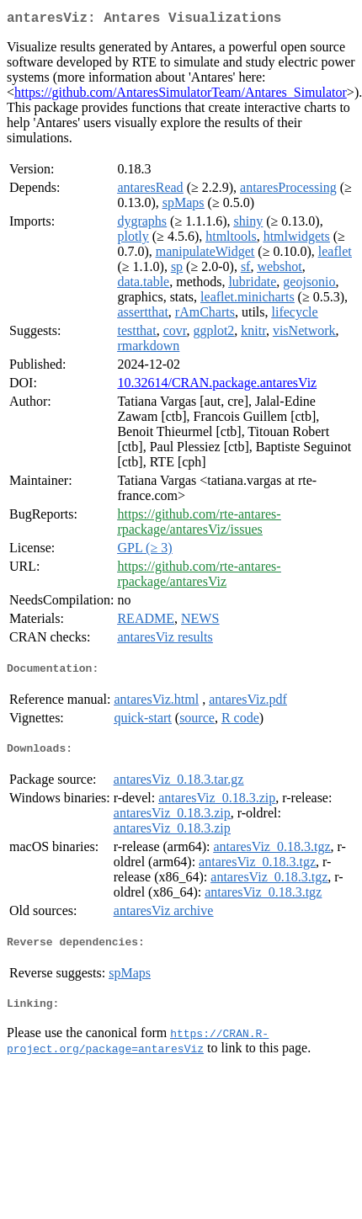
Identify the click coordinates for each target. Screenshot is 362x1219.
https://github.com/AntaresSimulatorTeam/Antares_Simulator (180, 95)
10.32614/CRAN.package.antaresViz (217, 386)
